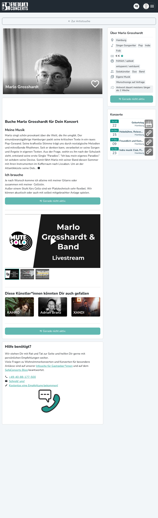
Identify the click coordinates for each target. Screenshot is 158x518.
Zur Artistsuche (80, 21)
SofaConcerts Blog (16, 370)
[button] (149, 6)
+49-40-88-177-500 (22, 377)
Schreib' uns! (17, 381)
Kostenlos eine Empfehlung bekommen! (33, 385)
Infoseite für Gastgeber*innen (54, 366)
